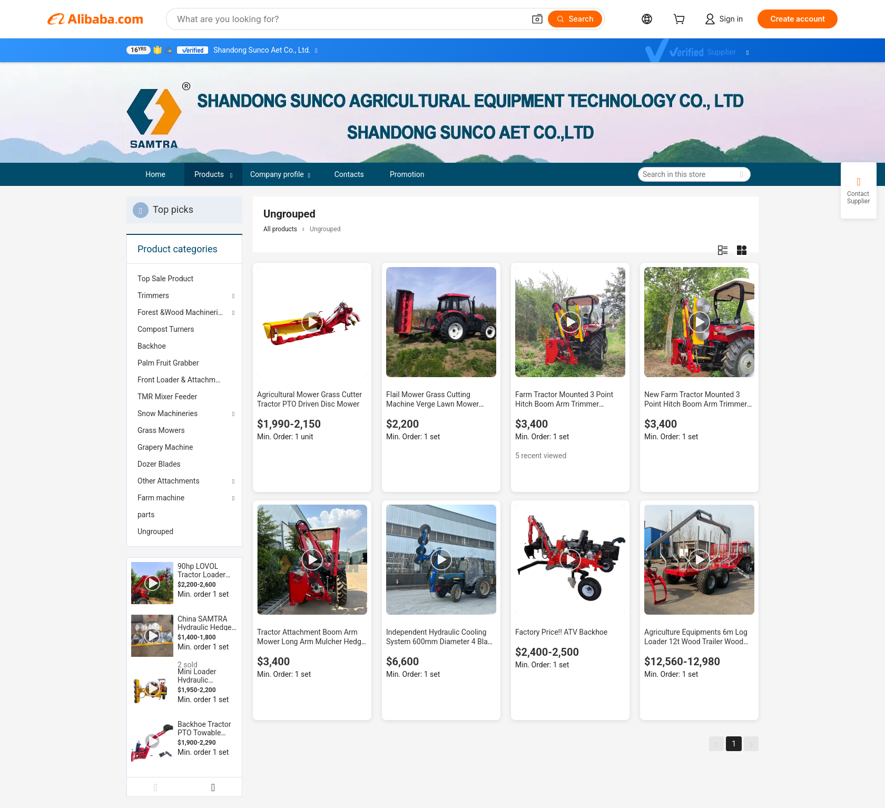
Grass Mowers (161, 430)
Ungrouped (155, 531)
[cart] (681, 20)
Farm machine (160, 498)
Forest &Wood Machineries (181, 312)
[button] (537, 19)
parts (145, 514)
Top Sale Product (165, 278)
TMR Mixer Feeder (167, 396)
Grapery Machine (165, 447)
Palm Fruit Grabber (168, 363)
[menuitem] (184, 278)
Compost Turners (165, 329)
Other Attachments (168, 481)
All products (280, 229)
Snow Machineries (167, 413)
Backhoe (151, 346)
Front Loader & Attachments (183, 380)
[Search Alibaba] (350, 19)
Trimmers (153, 295)
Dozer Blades (159, 464)
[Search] (575, 19)
